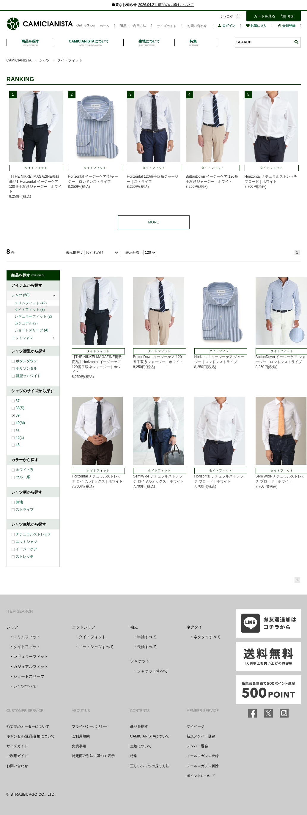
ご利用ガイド (17, 756)
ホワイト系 (25, 470)
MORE (153, 222)
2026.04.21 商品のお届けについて (166, 5)
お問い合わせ (197, 26)
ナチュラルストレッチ (33, 534)
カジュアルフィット (30, 666)
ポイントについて (201, 776)
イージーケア (26, 549)
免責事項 (79, 746)
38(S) (20, 408)
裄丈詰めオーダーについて (28, 726)
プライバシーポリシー (90, 726)
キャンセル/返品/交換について (31, 736)
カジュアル (26, 323)
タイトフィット (30, 310)
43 (18, 445)
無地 (19, 502)
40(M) (20, 423)
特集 (133, 756)
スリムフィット (31, 303)
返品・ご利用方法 (133, 26)
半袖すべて (146, 637)
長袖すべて (146, 646)
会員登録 (286, 25)
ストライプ (25, 509)
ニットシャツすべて (96, 646)
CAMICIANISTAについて (149, 736)
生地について (141, 746)
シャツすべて (25, 686)
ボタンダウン (26, 361)
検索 (296, 42)
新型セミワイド (28, 376)
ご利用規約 (81, 736)
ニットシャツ (23, 338)
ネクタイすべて (207, 637)
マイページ (195, 726)
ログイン (226, 25)
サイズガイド (167, 26)
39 (18, 415)
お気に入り (256, 25)
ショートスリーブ (31, 330)
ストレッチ (25, 556)
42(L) (20, 438)
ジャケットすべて (152, 671)
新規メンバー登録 (201, 736)
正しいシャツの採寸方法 (149, 766)
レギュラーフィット (33, 316)
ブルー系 (23, 477)
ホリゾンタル (26, 368)
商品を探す (139, 726)
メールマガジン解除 (203, 766)
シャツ (21, 295)
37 (18, 401)
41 (18, 430)
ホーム (104, 26)
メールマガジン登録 (203, 756)
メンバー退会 (197, 746)
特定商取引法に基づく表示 (93, 756)
